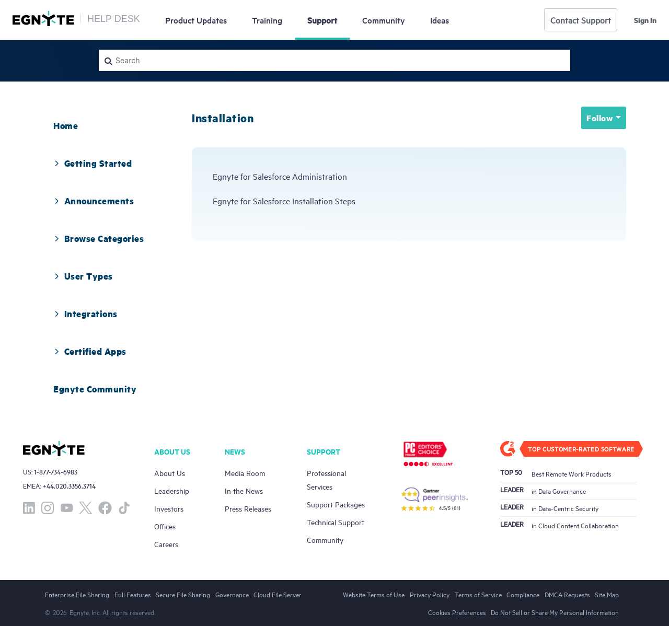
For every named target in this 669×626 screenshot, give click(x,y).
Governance (232, 594)
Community (383, 20)
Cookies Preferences (457, 612)
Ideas (439, 20)
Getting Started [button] (92, 163)
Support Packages (336, 504)
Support (322, 20)
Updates (196, 20)
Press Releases (248, 508)
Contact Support (580, 20)
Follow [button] (599, 118)
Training (267, 20)
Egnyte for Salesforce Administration (280, 176)
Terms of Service (478, 594)
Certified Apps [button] (89, 351)
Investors (168, 508)
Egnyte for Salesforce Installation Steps (284, 200)
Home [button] (65, 125)
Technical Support (335, 522)
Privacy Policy (429, 594)
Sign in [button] (645, 20)
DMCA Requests (567, 594)
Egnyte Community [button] (94, 388)
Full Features (132, 594)
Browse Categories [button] (98, 238)
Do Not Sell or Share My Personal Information (555, 612)
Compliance (522, 594)
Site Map (607, 594)
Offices (165, 526)
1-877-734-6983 (55, 472)
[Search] (334, 60)
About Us (169, 473)
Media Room (245, 473)
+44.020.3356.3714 (69, 486)
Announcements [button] (93, 200)
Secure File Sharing (183, 594)
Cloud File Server (277, 594)
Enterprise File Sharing (77, 594)
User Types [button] (82, 276)
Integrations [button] (85, 313)
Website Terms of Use (374, 594)
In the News (244, 490)
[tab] (65, 125)
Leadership (171, 490)
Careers (166, 544)
